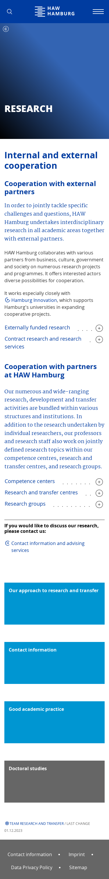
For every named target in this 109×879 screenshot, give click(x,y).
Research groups (25, 503)
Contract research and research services (43, 342)
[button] (11, 11)
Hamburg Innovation (34, 300)
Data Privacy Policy (31, 867)
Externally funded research (37, 327)
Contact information (30, 854)
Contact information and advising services (48, 546)
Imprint (77, 854)
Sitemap (78, 867)
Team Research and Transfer (37, 823)
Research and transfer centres (41, 492)
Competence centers (30, 481)
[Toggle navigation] (97, 11)
